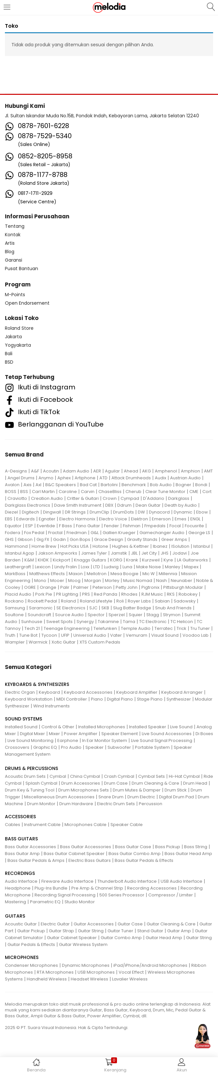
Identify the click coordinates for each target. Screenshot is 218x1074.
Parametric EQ (45, 902)
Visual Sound (165, 635)
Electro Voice (113, 519)
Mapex (191, 567)
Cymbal (58, 776)
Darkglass (178, 498)
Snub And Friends (173, 608)
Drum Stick (176, 790)
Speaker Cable (126, 824)
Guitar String (91, 931)
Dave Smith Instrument (77, 505)
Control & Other (57, 727)
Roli (120, 601)
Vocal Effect (131, 972)
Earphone (67, 740)
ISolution (180, 546)
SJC (93, 608)
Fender (111, 526)
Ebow (202, 512)
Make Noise (148, 567)
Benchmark (134, 485)
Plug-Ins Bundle (51, 888)
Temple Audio (136, 628)
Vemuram (136, 635)
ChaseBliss (110, 491)
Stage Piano (150, 699)
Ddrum (124, 505)
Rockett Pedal (42, 601)
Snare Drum (111, 797)
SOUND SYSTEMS (23, 719)
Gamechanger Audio (161, 533)
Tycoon (49, 635)
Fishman (131, 526)
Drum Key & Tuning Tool (29, 790)
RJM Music (152, 594)
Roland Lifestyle (96, 601)
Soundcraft (39, 615)
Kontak (13, 234)
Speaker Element (119, 734)
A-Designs (16, 471)
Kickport (61, 560)
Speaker (94, 747)
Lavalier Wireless (130, 979)
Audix (160, 478)
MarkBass (15, 574)
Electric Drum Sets (116, 804)
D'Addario (153, 498)
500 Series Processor (121, 895)
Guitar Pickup (31, 931)
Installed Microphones (101, 727)
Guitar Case (130, 924)
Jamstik (119, 553)
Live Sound (181, 727)
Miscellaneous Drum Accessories (59, 797)
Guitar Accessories (94, 924)
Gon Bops (80, 539)
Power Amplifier (80, 734)
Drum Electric (141, 797)
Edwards (25, 519)
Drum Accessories (80, 783)
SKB (105, 608)
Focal (175, 526)
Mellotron (97, 574)
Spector (96, 615)
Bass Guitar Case (133, 847)
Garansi (13, 260)
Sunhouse (31, 621)
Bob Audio (161, 485)
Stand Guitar (150, 931)
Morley (112, 580)
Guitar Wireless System (83, 944)
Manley (172, 567)
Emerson (161, 519)
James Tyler (94, 553)
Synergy (85, 621)
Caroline (68, 491)
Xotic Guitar (63, 642)
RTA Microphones (55, 972)
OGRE (30, 587)
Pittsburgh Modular (183, 587)
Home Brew (44, 546)
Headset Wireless (89, 979)
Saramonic (40, 608)
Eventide (46, 526)
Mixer (54, 734)
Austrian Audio (185, 478)
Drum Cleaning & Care (155, 783)
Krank (132, 560)
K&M (29, 560)
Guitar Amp (179, 931)
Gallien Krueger (119, 533)
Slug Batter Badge (132, 608)
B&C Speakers (60, 485)
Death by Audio (181, 505)
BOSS (10, 491)
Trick (181, 628)
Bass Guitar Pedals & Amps (36, 860)
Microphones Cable (86, 824)
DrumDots (123, 512)
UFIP (65, 635)
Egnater (47, 519)
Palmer (81, 587)
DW (141, 512)
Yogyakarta (18, 345)
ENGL (195, 519)
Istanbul (201, 546)
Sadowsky (185, 601)
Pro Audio (71, 747)
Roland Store (19, 328)
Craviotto (17, 498)
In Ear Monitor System (104, 740)
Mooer (57, 580)
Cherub (133, 491)
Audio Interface (21, 881)
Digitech (30, 512)
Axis (27, 485)
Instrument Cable (42, 824)
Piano (97, 699)
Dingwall (52, 512)
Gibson (25, 539)
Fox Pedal (34, 533)
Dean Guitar (148, 505)
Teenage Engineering (67, 628)
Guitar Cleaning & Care (171, 924)
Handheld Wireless (47, 979)
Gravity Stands (142, 539)
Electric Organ (20, 692)
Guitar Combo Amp (121, 938)
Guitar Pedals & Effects (31, 944)
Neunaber (181, 580)
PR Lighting (67, 594)
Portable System (152, 747)
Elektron (139, 519)
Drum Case (116, 783)
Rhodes (129, 594)
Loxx (85, 567)
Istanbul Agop (19, 553)
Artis (10, 243)
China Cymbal (85, 776)
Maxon (76, 574)
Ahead (131, 471)
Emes (180, 519)
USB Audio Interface (181, 881)
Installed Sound (21, 727)
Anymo (45, 478)
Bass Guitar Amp (22, 853)
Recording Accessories (152, 888)
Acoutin (51, 471)
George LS (199, 533)
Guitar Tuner (120, 931)
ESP (29, 526)
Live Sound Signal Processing (161, 740)
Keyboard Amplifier (136, 692)
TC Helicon (181, 621)
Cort (206, 491)
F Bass (65, 526)
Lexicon (43, 567)
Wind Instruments (51, 706)
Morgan (92, 580)
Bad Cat (88, 485)
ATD (103, 478)
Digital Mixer (32, 734)
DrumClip (99, 512)
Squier (135, 615)
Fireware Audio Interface (67, 881)
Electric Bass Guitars (89, 860)
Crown (110, 498)
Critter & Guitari (83, 498)
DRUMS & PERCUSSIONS (31, 768)
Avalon (12, 485)
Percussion (150, 804)
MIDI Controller (71, 699)
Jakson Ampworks (57, 553)
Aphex (64, 478)
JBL (134, 553)
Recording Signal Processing (65, 895)
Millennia (168, 574)
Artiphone (85, 478)
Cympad (130, 498)
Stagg (152, 615)
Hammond (16, 546)
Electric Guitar (55, 924)
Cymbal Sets (151, 776)
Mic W (148, 574)
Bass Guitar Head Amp (188, 853)
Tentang (14, 226)
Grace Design (108, 539)
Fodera (12, 533)
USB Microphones (96, 972)
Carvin (87, 491)
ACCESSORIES (20, 816)
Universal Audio (89, 635)
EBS (8, 519)
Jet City (149, 553)
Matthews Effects (47, 574)
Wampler (15, 642)
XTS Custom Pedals (100, 642)
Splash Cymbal (41, 783)
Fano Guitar (88, 526)
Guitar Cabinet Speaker (72, 938)
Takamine (108, 621)
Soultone (14, 615)
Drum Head (195, 783)
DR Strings (75, 512)
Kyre (168, 560)
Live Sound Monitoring (30, 740)
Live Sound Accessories (167, 734)
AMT (208, 471)
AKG (146, 471)
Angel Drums (21, 478)
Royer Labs (139, 601)
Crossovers (17, 747)
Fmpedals (155, 526)
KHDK (43, 560)
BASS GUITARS (21, 838)
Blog (9, 251)
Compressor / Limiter (170, 895)
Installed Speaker (147, 727)
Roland (68, 601)
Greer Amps (174, 539)
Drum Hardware (76, 804)
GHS (9, 539)
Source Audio (69, 615)
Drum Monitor (41, 804)
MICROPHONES (21, 957)
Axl (38, 485)
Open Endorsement (27, 303)
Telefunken (105, 628)
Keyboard (49, 692)
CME (193, 491)
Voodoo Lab (195, 635)
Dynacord (159, 512)
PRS (86, 594)
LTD (96, 567)
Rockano (14, 601)
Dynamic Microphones (85, 965)
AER (97, 471)
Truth (10, 635)
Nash (161, 580)
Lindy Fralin (65, 567)
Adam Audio (76, 471)
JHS (164, 553)
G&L (95, 533)
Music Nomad (137, 580)
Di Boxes (204, 734)
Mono (40, 580)
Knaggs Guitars (90, 560)
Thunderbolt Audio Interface (127, 881)
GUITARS (15, 916)
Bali (8, 353)
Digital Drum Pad (176, 797)
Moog (74, 580)
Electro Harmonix (77, 519)
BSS (24, 491)
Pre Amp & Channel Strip (97, 888)
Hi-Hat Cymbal (184, 776)
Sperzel (117, 615)
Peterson (102, 587)
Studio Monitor (80, 902)
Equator (13, 526)
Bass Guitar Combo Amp (135, 853)
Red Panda (105, 594)
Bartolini (109, 485)
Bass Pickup (167, 847)
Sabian (162, 601)
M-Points (15, 294)
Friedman (76, 533)
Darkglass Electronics (27, 505)
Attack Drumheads (131, 478)
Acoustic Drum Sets (25, 776)
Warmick (38, 642)
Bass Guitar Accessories (30, 847)
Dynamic (183, 512)
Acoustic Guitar (21, 924)
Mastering (15, 902)
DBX (109, 505)
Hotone (100, 546)
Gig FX (42, 539)
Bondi (201, 485)
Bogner (183, 485)
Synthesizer (179, 699)
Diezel (11, 512)
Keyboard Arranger (182, 692)
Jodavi (179, 553)
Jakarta (13, 336)
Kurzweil (151, 560)
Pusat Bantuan (21, 268)
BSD (9, 362)
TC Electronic (153, 621)
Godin (59, 539)
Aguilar (112, 471)
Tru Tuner (200, 628)
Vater (116, 635)
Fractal (55, 533)
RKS (171, 594)
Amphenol (166, 471)
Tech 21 (32, 628)
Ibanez (160, 546)
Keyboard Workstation (28, 699)
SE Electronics (70, 608)
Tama (129, 621)
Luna (127, 567)
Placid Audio (18, 594)
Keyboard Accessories (88, 692)
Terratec (163, 628)
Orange (48, 587)
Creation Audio (47, 498)
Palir (64, 587)
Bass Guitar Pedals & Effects (144, 860)
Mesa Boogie (124, 574)
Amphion (190, 471)
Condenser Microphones (31, 965)
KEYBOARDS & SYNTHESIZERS (37, 684)
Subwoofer (119, 747)
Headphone (18, 888)
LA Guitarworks (192, 560)
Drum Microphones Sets (83, 790)
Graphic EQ (45, 747)
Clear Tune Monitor (165, 491)
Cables (12, 824)
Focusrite (194, 526)
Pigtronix (150, 587)
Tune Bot (28, 635)
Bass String (195, 847)
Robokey (188, 594)
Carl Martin (43, 491)
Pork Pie (43, 594)
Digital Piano (120, 699)
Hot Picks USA (74, 546)
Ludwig (111, 567)
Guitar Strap (61, 931)
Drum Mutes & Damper (137, 790)
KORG (116, 560)
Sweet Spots (59, 621)
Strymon (172, 615)
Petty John (127, 587)
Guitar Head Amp (164, 938)
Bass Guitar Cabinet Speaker (74, 853)
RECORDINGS (20, 873)
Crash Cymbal (119, 776)
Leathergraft (18, 567)
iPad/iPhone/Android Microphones (150, 965)
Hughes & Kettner (130, 546)
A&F (35, 471)
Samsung (15, 608)
